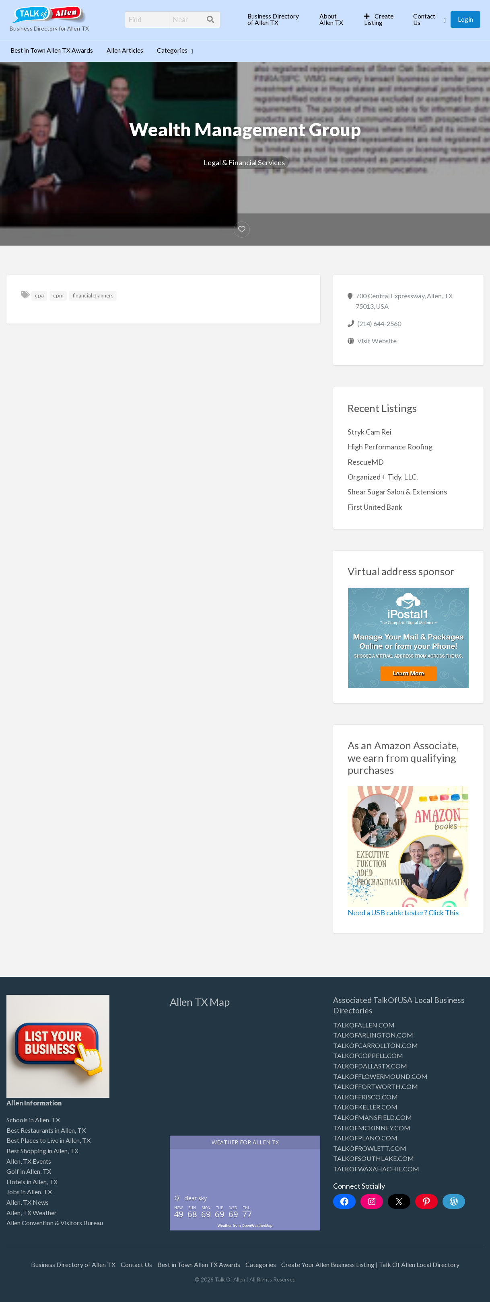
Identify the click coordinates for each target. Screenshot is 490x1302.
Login (465, 19)
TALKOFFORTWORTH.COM (375, 1086)
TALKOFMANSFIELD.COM (372, 1117)
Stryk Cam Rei (369, 431)
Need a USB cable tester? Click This (403, 912)
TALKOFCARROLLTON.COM (375, 1045)
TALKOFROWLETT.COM (369, 1148)
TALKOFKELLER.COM (365, 1107)
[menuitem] (277, 19)
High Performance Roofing (390, 446)
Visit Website (377, 340)
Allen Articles (125, 50)
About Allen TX (331, 19)
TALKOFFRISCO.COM (365, 1097)
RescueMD (366, 461)
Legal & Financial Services (244, 162)
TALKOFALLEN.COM (364, 1025)
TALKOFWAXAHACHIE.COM (376, 1169)
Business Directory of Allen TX (273, 19)
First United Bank (375, 506)
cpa (39, 295)
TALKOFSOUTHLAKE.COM (373, 1158)
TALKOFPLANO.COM (365, 1138)
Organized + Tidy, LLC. (383, 476)
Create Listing (378, 19)
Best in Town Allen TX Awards (51, 50)
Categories (172, 50)
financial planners (93, 295)
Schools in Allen (27, 1120)
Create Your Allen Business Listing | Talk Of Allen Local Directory (370, 1264)
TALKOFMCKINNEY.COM (371, 1128)
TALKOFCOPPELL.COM (368, 1055)
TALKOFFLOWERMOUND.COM (380, 1076)
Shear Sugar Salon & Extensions (397, 491)
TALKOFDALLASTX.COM (370, 1066)
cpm (58, 295)
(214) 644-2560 (379, 323)
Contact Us (424, 19)
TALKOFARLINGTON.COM (373, 1035)
